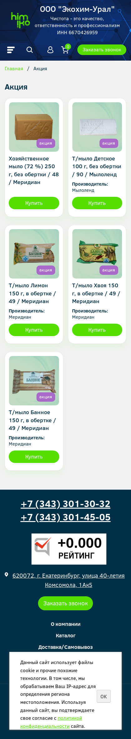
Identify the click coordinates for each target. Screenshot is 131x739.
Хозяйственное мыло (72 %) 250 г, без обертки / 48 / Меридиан (34, 170)
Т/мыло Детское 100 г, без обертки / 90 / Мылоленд (96, 166)
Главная (14, 69)
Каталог (65, 635)
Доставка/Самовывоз (65, 646)
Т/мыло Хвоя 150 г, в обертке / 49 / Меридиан (96, 292)
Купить (34, 202)
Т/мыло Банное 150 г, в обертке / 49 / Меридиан (32, 419)
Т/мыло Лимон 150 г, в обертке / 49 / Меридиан (32, 292)
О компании (65, 623)
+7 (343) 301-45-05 (66, 516)
